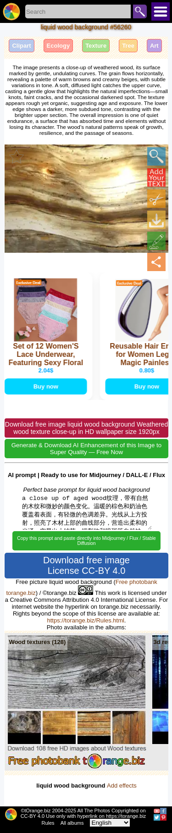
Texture (95, 45)
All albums (72, 823)
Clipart (21, 45)
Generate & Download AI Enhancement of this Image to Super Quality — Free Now (86, 448)
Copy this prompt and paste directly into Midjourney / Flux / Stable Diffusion (86, 541)
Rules (48, 823)
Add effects (122, 785)
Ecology (58, 45)
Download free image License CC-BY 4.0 (86, 565)
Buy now (46, 386)
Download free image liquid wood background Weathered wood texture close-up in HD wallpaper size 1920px (86, 428)
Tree (128, 45)
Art (154, 45)
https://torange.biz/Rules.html (85, 620)
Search (140, 11)
